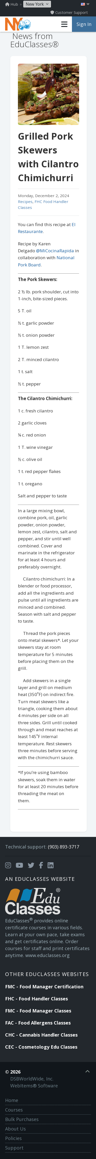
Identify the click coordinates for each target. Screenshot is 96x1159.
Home (11, 1100)
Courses (14, 1110)
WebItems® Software (34, 1086)
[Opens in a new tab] (8, 865)
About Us (15, 1129)
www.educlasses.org (47, 955)
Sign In (84, 24)
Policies (13, 1138)
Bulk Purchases (22, 1119)
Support (14, 1148)
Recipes (25, 201)
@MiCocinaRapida (55, 251)
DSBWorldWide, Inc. (32, 1079)
